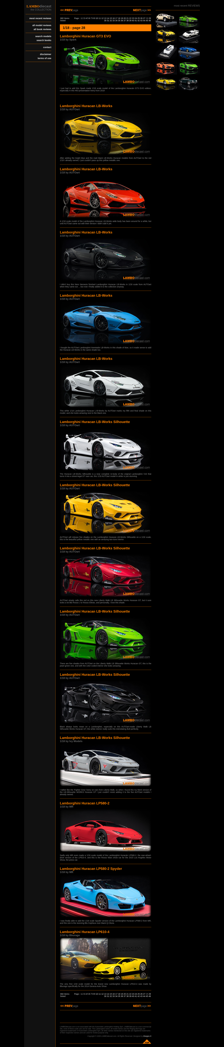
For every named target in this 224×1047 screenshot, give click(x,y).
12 (102, 18)
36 (122, 20)
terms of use (44, 58)
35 (119, 20)
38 (127, 20)
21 (127, 18)
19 (122, 18)
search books (44, 40)
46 (150, 20)
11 (100, 18)
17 (116, 18)
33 (113, 20)
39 (130, 20)
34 (116, 20)
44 (144, 20)
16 (113, 18)
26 (141, 18)
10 (97, 18)
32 (111, 20)
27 (144, 18)
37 (125, 20)
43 (141, 20)
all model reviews (41, 25)
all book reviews (42, 29)
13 (105, 18)
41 (136, 20)
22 (130, 18)
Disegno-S (147, 1036)
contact (47, 47)
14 (108, 18)
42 (139, 20)
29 (150, 18)
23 (133, 18)
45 (147, 20)
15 (111, 18)
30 (105, 20)
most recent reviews (40, 18)
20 (125, 18)
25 (139, 18)
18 (119, 18)
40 (133, 20)
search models (43, 36)
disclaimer (45, 54)
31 (108, 20)
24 (136, 18)
